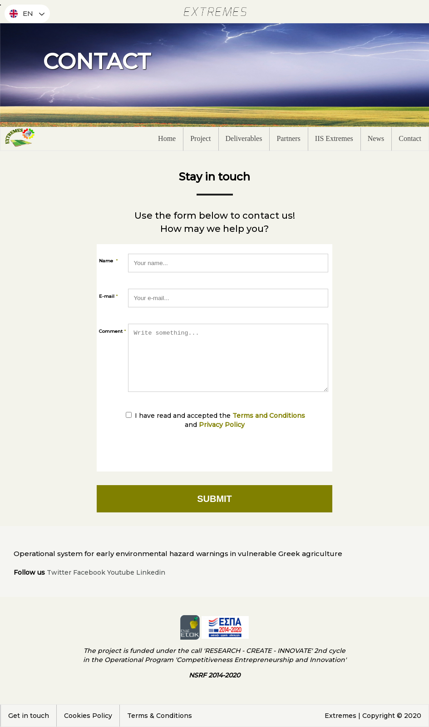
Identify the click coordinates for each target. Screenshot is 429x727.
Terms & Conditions (159, 716)
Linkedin (150, 572)
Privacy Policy (222, 425)
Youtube (120, 572)
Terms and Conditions (268, 415)
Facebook (89, 572)
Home (167, 138)
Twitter (59, 572)
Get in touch (28, 716)
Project (200, 138)
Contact (410, 138)
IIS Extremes (334, 138)
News (376, 138)
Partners (288, 138)
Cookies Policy (88, 716)
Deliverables (244, 138)
